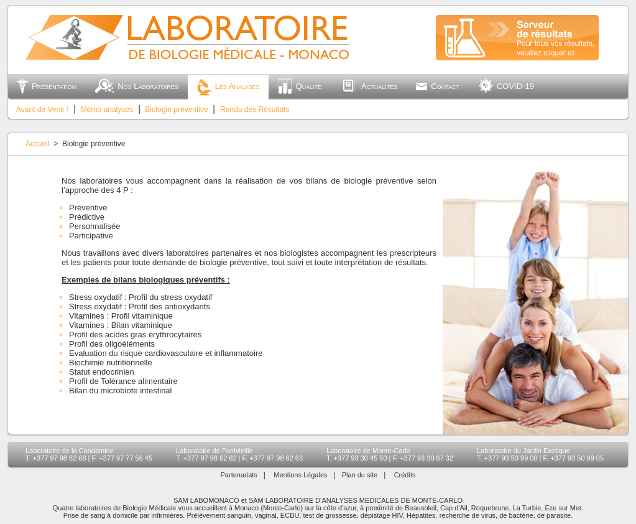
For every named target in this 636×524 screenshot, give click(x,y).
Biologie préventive (176, 109)
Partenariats (239, 475)
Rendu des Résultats (254, 109)
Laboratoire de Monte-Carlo (368, 450)
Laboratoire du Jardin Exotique (523, 450)
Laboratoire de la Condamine (69, 450)
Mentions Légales (300, 475)
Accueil (37, 143)
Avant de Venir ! (42, 109)
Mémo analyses (107, 109)
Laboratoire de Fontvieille (214, 450)
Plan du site (359, 475)
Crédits (405, 475)
